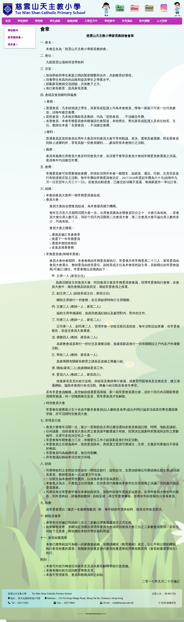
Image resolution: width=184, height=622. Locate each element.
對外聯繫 (144, 22)
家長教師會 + (15, 37)
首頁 (7, 21)
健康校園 (72, 22)
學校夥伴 (110, 22)
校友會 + (13, 44)
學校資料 (23, 22)
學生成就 (55, 22)
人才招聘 (162, 22)
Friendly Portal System (94, 614)
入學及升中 (91, 22)
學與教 (39, 22)
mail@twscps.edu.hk (122, 603)
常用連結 (127, 22)
